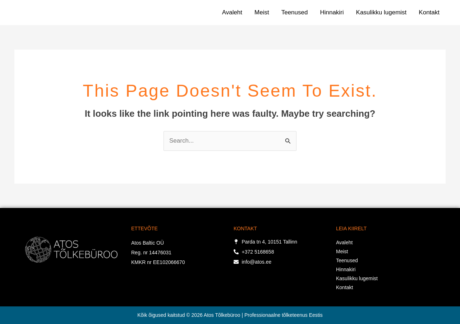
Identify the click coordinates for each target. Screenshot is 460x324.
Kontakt (429, 12)
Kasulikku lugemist (381, 12)
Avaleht (232, 12)
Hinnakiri (332, 12)
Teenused (294, 12)
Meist (261, 12)
